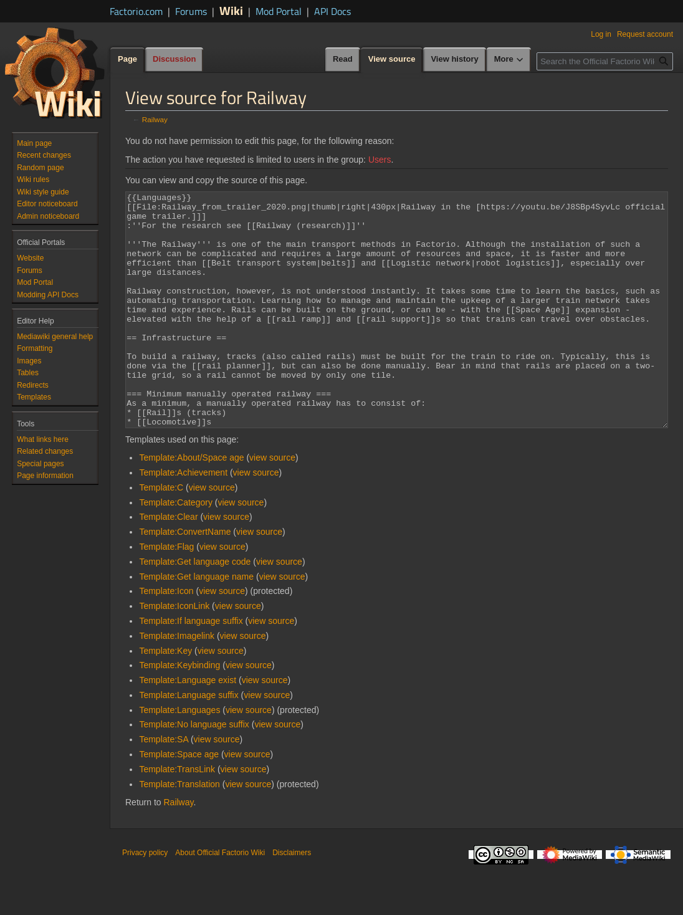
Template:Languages (179, 757)
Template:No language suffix (194, 771)
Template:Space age (179, 801)
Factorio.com (136, 11)
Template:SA (163, 786)
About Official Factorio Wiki (220, 899)
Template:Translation (179, 831)
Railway (155, 119)
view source (272, 504)
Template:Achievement (183, 519)
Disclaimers (291, 899)
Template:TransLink (177, 816)
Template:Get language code (195, 608)
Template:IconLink (174, 653)
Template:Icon (166, 638)
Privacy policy (145, 899)
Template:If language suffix (190, 668)
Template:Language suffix (188, 742)
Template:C (161, 534)
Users (379, 160)
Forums (191, 11)
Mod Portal (279, 11)
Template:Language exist (187, 727)
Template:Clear (168, 563)
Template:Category (176, 549)
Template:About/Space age (191, 504)
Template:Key (165, 697)
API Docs (332, 11)
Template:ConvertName (185, 578)
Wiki (231, 10)
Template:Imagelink (176, 682)
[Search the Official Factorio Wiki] (605, 61)
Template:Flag (166, 593)
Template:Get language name (196, 623)
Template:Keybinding (179, 712)
